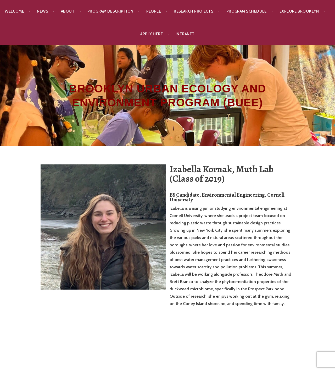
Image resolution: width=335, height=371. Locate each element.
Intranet (185, 34)
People (153, 11)
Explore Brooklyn (299, 11)
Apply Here (151, 34)
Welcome (14, 11)
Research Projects (194, 11)
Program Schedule (246, 11)
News (42, 11)
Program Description (110, 11)
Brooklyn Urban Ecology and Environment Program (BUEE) (167, 95)
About (68, 11)
